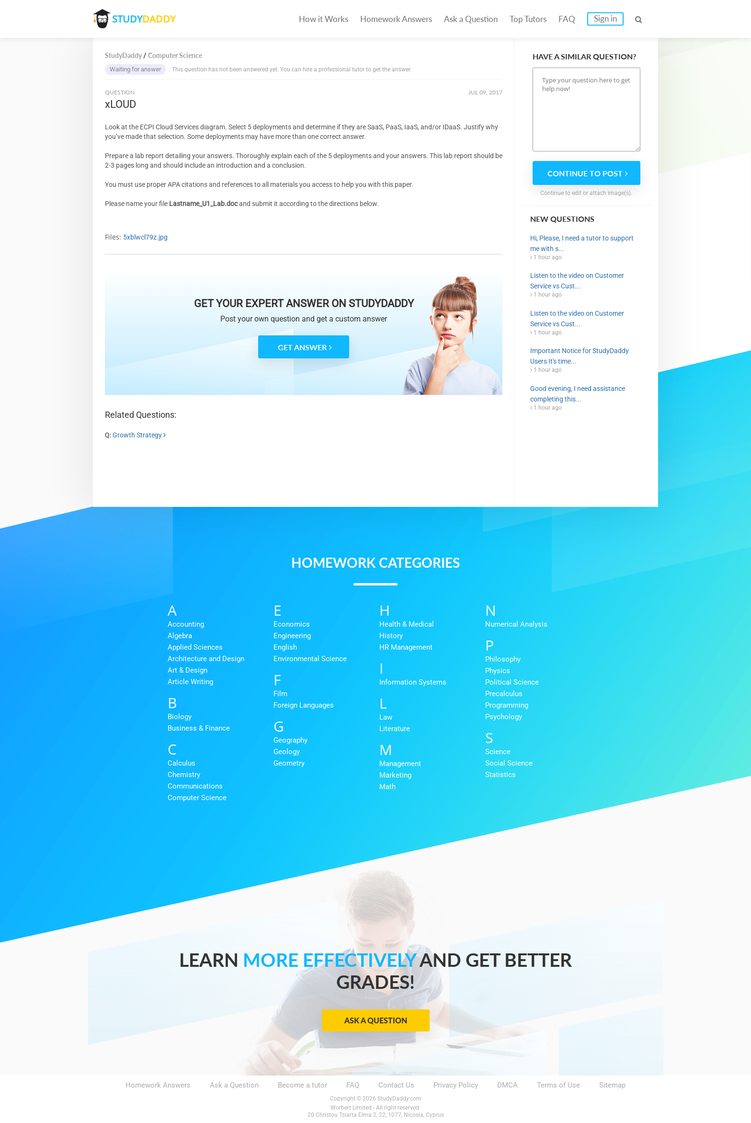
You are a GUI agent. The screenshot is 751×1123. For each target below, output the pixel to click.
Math (387, 786)
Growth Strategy (137, 435)
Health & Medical (406, 624)
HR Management (405, 647)
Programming (506, 705)
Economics (291, 624)
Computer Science (197, 797)
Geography (290, 740)
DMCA (507, 1085)
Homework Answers (396, 19)
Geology (286, 751)
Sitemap (612, 1085)
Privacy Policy (455, 1085)
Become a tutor (302, 1085)
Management (400, 763)
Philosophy (503, 659)
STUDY (143, 18)
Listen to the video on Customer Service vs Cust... (577, 281)
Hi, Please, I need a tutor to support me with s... (582, 243)
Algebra (180, 635)
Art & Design (187, 670)
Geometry (289, 763)
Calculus (181, 763)
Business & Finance (199, 728)
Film (280, 693)
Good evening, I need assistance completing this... (577, 394)
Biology (180, 716)
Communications (195, 786)
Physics (497, 670)
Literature (394, 728)
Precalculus (504, 693)
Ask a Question (471, 19)
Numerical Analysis (516, 624)
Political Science (512, 682)
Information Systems (412, 682)
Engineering (292, 635)
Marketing (395, 775)
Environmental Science (310, 658)
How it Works (323, 19)
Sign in (605, 18)
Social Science (509, 763)
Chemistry (184, 774)
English (285, 647)
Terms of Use (558, 1085)
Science (498, 751)
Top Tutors (528, 19)
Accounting (186, 624)
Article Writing (190, 681)
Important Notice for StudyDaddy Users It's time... (579, 356)
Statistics (500, 774)
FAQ (566, 19)
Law (385, 717)
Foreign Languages (303, 705)
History (391, 635)
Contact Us (396, 1085)
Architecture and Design (206, 658)
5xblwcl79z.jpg (145, 237)
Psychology (503, 716)
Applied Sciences (195, 647)
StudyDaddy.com (399, 1098)
